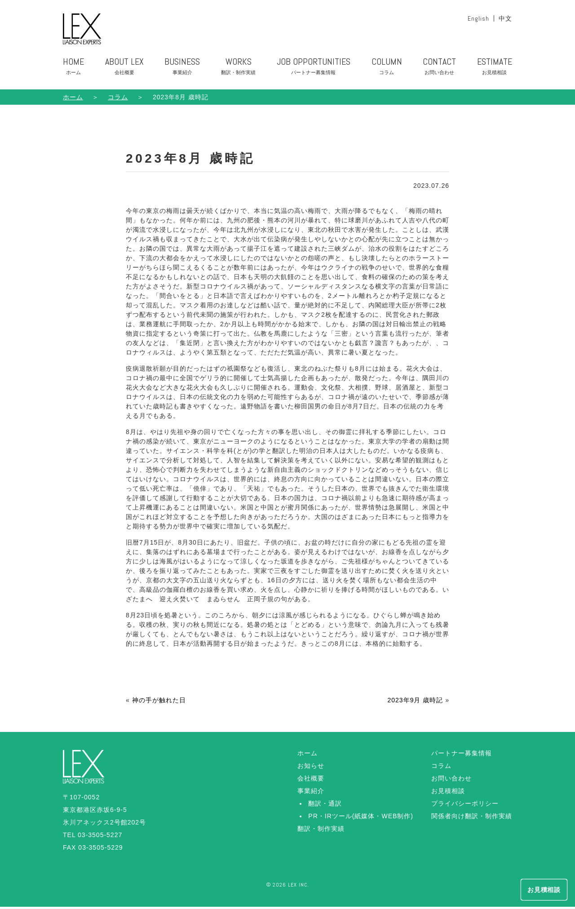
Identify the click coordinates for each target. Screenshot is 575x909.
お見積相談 (448, 793)
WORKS (238, 70)
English (478, 18)
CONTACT (439, 70)
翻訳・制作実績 (321, 831)
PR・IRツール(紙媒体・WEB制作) (360, 818)
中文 (505, 18)
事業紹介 (310, 793)
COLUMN (387, 70)
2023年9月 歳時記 (415, 702)
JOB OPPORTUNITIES (313, 70)
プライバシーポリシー (465, 806)
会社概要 (310, 780)
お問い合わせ (451, 780)
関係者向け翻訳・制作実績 (471, 818)
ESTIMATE (494, 70)
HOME (73, 70)
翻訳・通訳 (325, 806)
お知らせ (310, 768)
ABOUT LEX (124, 70)
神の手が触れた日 (159, 702)
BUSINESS (182, 70)
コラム (441, 768)
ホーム (73, 99)
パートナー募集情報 (461, 755)
